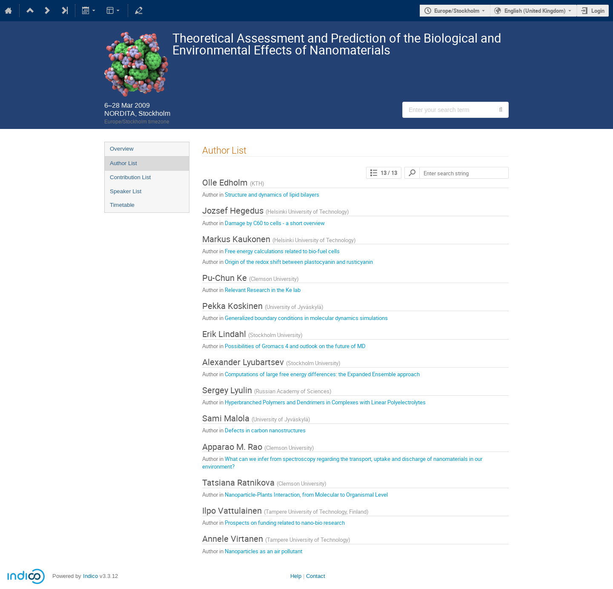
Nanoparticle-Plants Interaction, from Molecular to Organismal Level (306, 494)
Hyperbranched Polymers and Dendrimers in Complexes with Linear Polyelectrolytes (325, 402)
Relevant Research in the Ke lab (263, 290)
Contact (315, 576)
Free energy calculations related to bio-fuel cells (282, 251)
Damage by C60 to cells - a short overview (275, 223)
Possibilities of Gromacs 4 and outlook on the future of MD (295, 346)
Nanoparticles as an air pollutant (263, 551)
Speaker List (125, 191)
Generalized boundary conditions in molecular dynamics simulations (306, 318)
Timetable (122, 205)
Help (295, 576)
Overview (122, 149)
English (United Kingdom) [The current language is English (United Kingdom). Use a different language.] (535, 10)
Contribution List (130, 177)
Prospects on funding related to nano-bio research (285, 522)
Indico (90, 576)
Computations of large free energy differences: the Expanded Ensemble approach (322, 374)
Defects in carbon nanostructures (265, 430)
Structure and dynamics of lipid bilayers (272, 194)
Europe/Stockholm (456, 10)
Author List (123, 163)
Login (597, 10)
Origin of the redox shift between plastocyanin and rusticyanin (299, 262)
